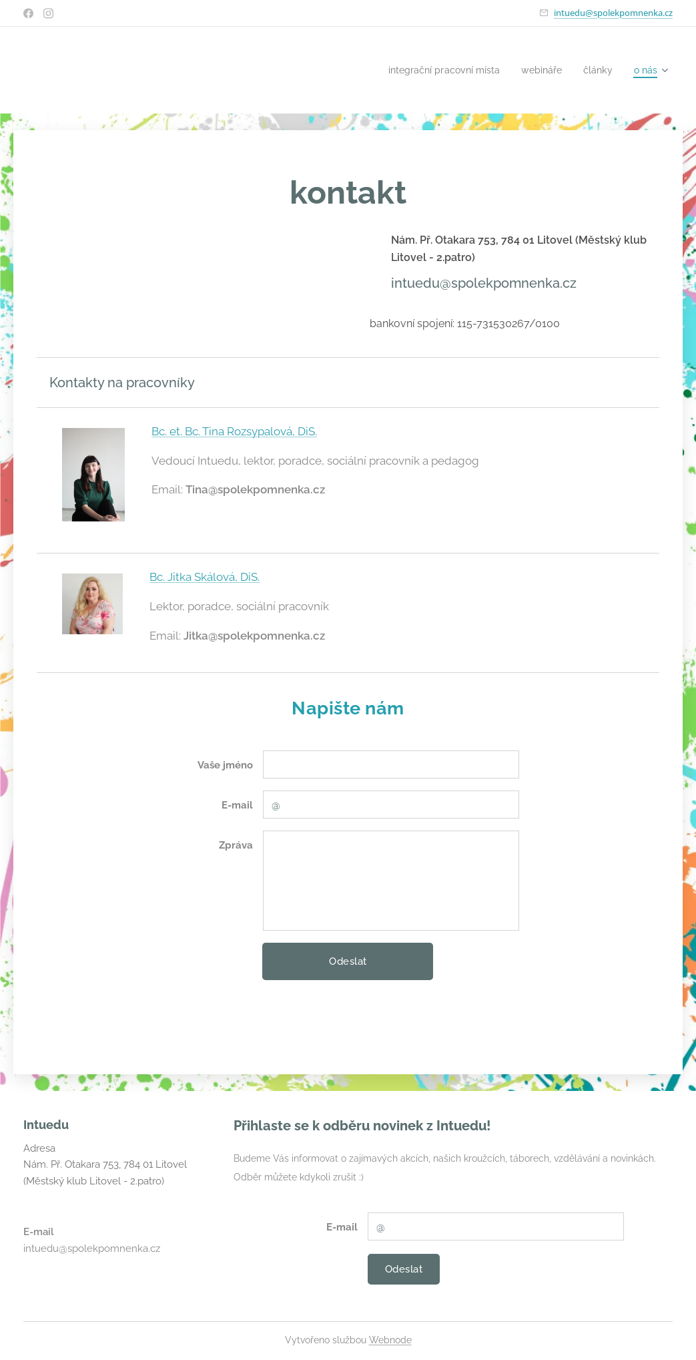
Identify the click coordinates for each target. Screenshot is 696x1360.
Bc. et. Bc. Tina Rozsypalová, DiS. (234, 431)
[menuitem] (434, 70)
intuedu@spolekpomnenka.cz (613, 13)
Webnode (390, 1340)
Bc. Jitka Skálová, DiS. (204, 577)
